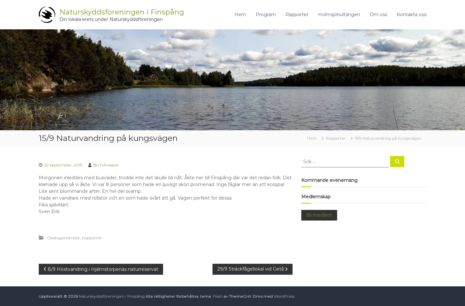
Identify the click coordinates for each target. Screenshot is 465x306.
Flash (217, 296)
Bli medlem (319, 215)
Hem (240, 14)
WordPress (284, 296)
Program (266, 14)
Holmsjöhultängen (339, 14)
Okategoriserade (63, 237)
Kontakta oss (411, 14)
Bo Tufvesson (106, 165)
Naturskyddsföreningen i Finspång (121, 12)
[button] (166, 229)
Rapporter (296, 14)
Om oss (378, 14)
